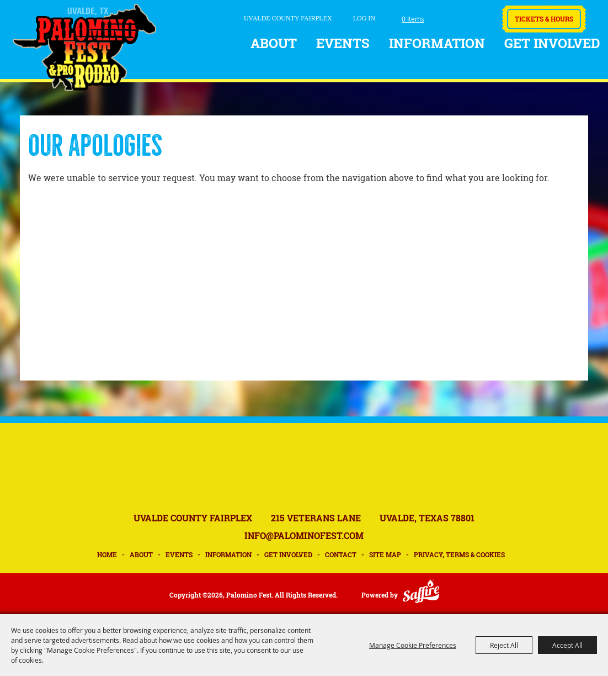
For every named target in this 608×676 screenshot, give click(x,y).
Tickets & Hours (544, 18)
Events (343, 43)
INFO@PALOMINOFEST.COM (304, 535)
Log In (364, 18)
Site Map (385, 554)
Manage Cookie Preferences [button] (412, 645)
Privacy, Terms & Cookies (459, 554)
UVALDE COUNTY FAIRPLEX (288, 18)
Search (448, 16)
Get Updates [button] (478, 16)
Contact (340, 554)
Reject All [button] (504, 645)
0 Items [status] (413, 18)
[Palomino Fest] (84, 47)
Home (107, 554)
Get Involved (552, 43)
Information (437, 43)
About (273, 43)
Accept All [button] (567, 645)
